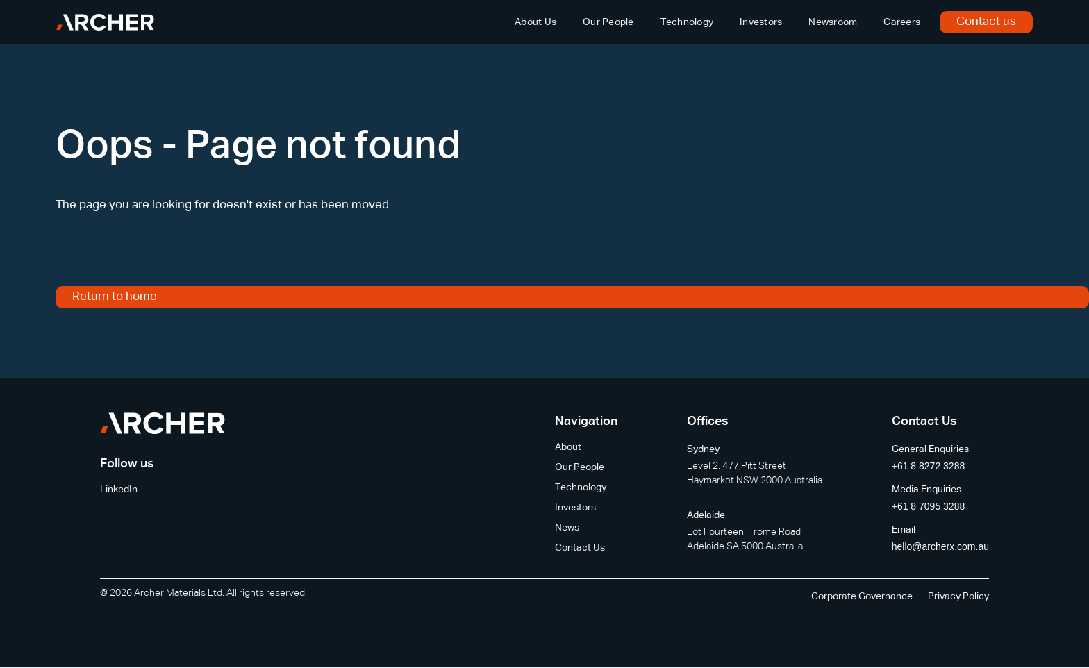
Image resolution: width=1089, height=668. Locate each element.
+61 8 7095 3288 (928, 506)
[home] (105, 22)
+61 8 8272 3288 (928, 465)
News (567, 528)
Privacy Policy (958, 596)
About (568, 447)
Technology (687, 22)
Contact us (986, 22)
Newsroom (832, 22)
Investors (761, 22)
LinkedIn (119, 489)
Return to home (114, 297)
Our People (608, 22)
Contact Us (580, 548)
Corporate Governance (862, 596)
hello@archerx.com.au (940, 546)
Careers (901, 22)
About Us (535, 22)
